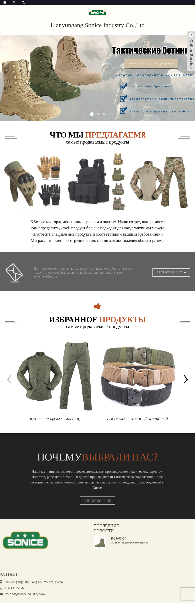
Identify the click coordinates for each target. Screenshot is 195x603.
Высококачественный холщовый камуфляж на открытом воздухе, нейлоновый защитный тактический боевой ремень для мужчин (137, 425)
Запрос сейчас (169, 277)
